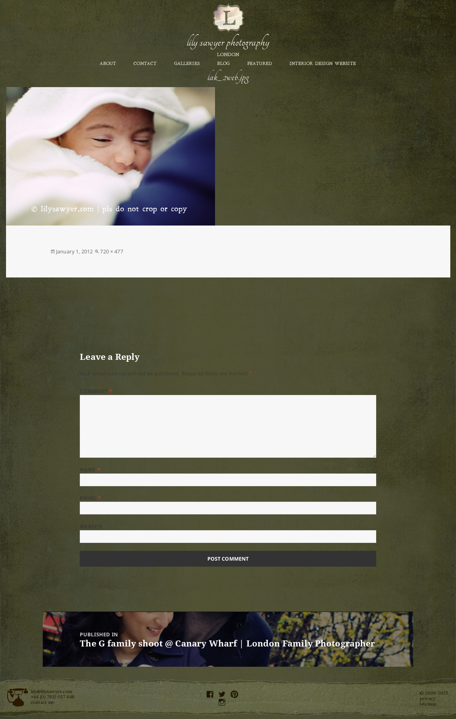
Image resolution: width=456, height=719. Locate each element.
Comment (96, 391)
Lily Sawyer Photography (228, 42)
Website (91, 526)
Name (90, 469)
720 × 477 (111, 251)
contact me (43, 702)
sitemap (428, 704)
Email (90, 497)
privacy (427, 698)
